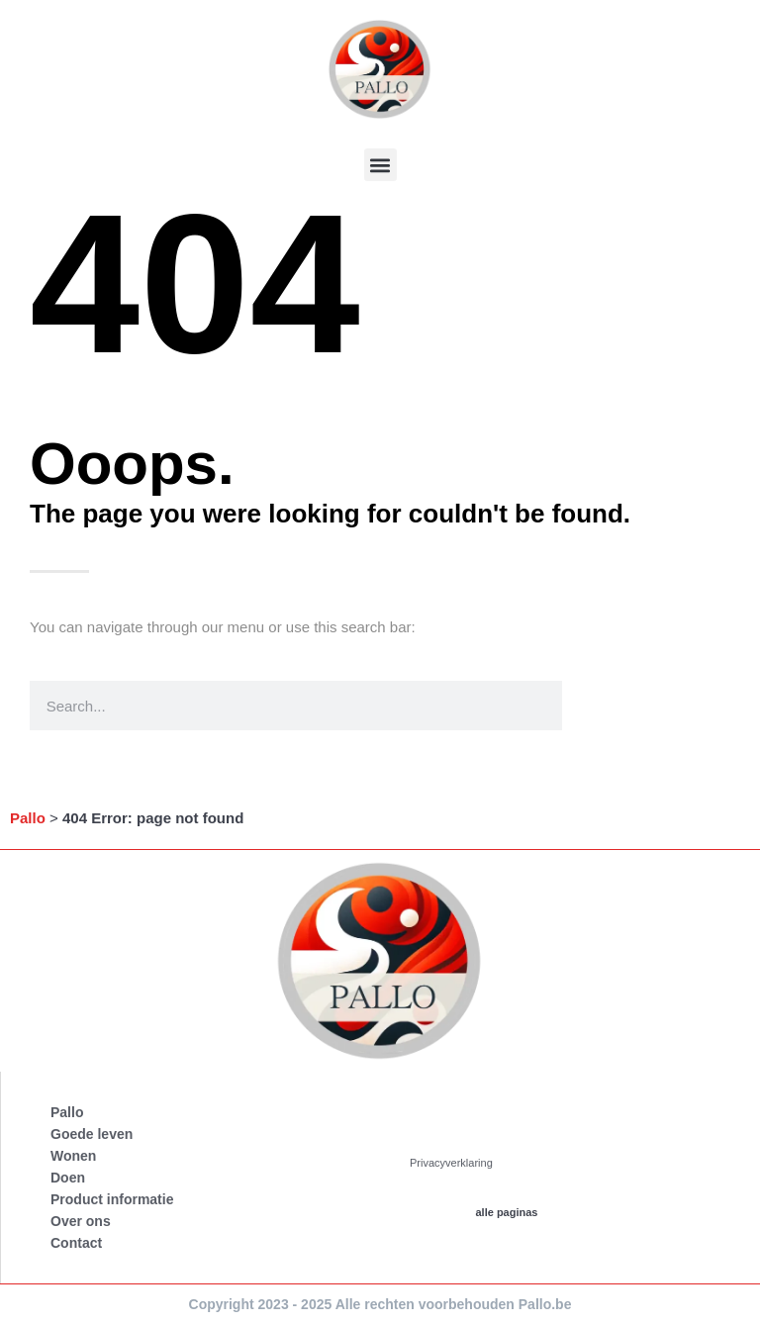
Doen (67, 1177)
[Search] (587, 705)
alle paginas (507, 1212)
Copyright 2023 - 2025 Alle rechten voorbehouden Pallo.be (380, 1304)
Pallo (28, 817)
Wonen (73, 1156)
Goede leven (91, 1134)
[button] (380, 164)
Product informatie (111, 1199)
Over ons (80, 1221)
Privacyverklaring (451, 1163)
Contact (76, 1243)
